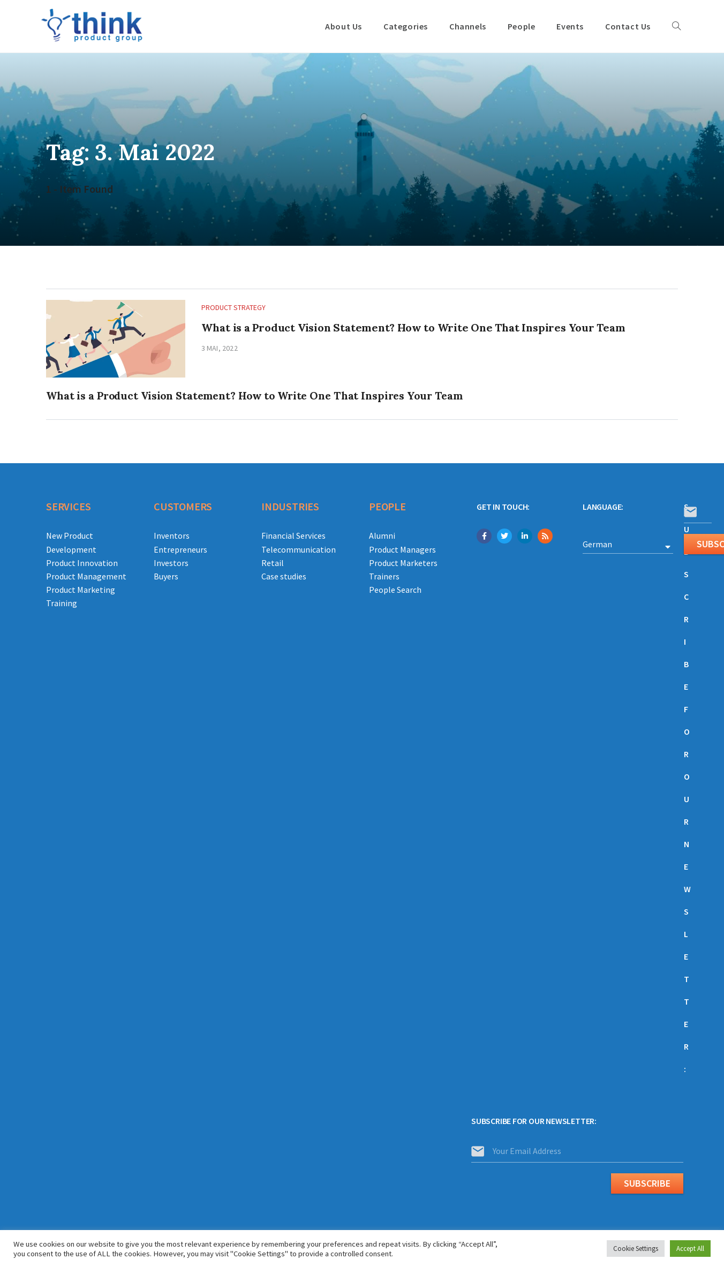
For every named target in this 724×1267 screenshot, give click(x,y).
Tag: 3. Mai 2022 (135, 152)
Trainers (384, 576)
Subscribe (647, 1183)
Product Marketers (403, 562)
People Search (395, 589)
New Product (69, 535)
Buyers (166, 576)
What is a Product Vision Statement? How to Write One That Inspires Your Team (413, 327)
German (597, 544)
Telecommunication (298, 549)
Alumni (382, 535)
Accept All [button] (690, 1248)
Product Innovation (82, 562)
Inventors (172, 535)
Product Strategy (233, 307)
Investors (171, 562)
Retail (272, 562)
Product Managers (402, 549)
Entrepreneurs (180, 549)
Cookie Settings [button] (635, 1248)
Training (61, 603)
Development (71, 549)
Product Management (86, 576)
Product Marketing (80, 589)
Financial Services (293, 535)
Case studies (283, 576)
